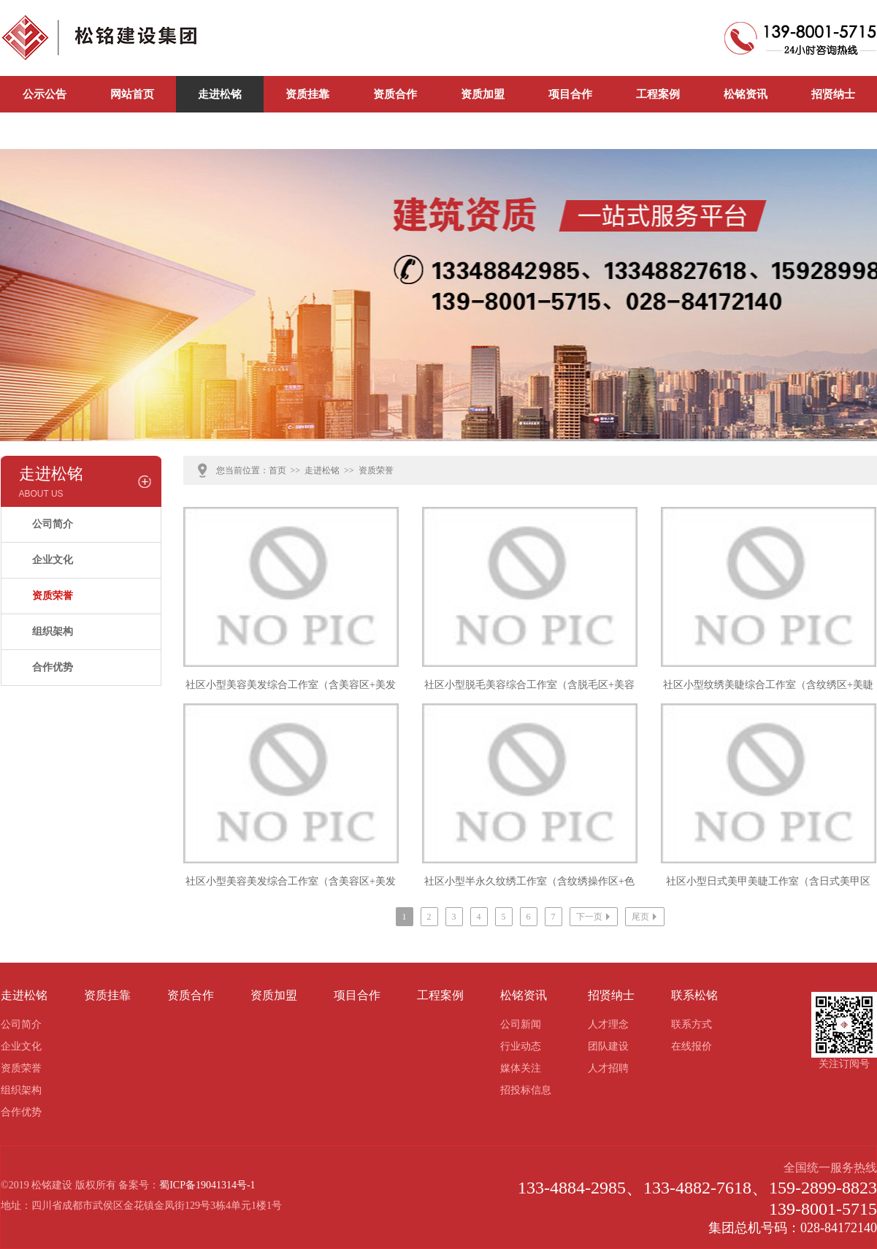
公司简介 (52, 524)
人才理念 (608, 1024)
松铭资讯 (745, 94)
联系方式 (691, 1024)
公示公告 (44, 94)
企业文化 (52, 559)
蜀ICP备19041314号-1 (207, 1185)
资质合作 (395, 94)
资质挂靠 (307, 94)
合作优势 (52, 667)
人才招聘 (608, 1068)
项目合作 (570, 94)
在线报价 (691, 1046)
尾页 (646, 917)
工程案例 (658, 94)
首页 (277, 470)
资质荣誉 (52, 595)
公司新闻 (132, 131)
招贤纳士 (833, 94)
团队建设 (608, 1046)
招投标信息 (525, 1090)
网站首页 (132, 94)
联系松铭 (44, 131)
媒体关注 (520, 1068)
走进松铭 (220, 94)
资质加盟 (483, 94)
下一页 (594, 917)
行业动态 (520, 1046)
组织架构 (52, 631)
